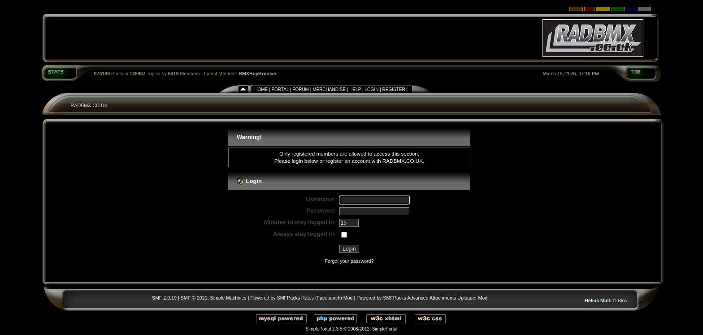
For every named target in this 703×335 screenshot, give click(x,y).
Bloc (622, 300)
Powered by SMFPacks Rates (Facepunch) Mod (301, 297)
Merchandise (329, 89)
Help (355, 89)
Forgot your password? (349, 261)
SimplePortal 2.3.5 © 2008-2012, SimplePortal (352, 328)
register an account (347, 161)
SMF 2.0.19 (164, 297)
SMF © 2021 (194, 297)
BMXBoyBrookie (257, 73)
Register (393, 89)
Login (371, 89)
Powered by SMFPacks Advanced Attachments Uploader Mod (421, 297)
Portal (280, 89)
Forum (300, 89)
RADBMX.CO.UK (89, 105)
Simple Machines (228, 297)
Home (261, 89)
